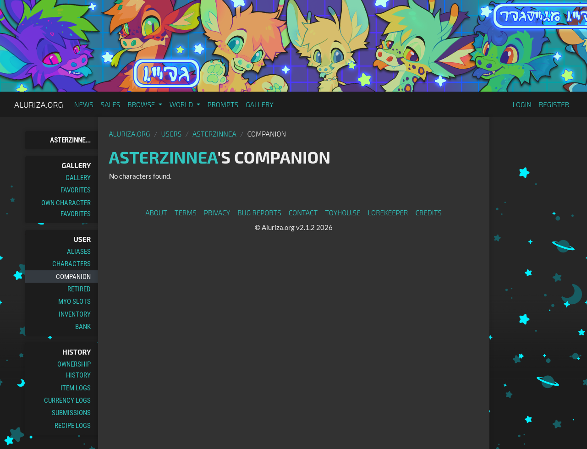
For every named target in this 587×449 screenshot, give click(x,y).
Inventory (75, 314)
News (83, 104)
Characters (71, 264)
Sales (111, 104)
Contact (303, 212)
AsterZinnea (214, 134)
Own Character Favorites (66, 208)
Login (522, 104)
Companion (73, 277)
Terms (186, 212)
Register (554, 104)
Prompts (223, 104)
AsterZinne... (70, 140)
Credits (428, 212)
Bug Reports (259, 212)
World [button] (182, 104)
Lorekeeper (388, 212)
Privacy (217, 212)
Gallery (260, 104)
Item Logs (75, 388)
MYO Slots (74, 301)
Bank (83, 327)
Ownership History (74, 369)
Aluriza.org (38, 104)
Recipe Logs (73, 426)
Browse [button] (141, 104)
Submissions (71, 413)
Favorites (75, 190)
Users (171, 134)
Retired (79, 289)
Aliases (79, 251)
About (156, 212)
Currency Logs (67, 400)
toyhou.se (342, 212)
